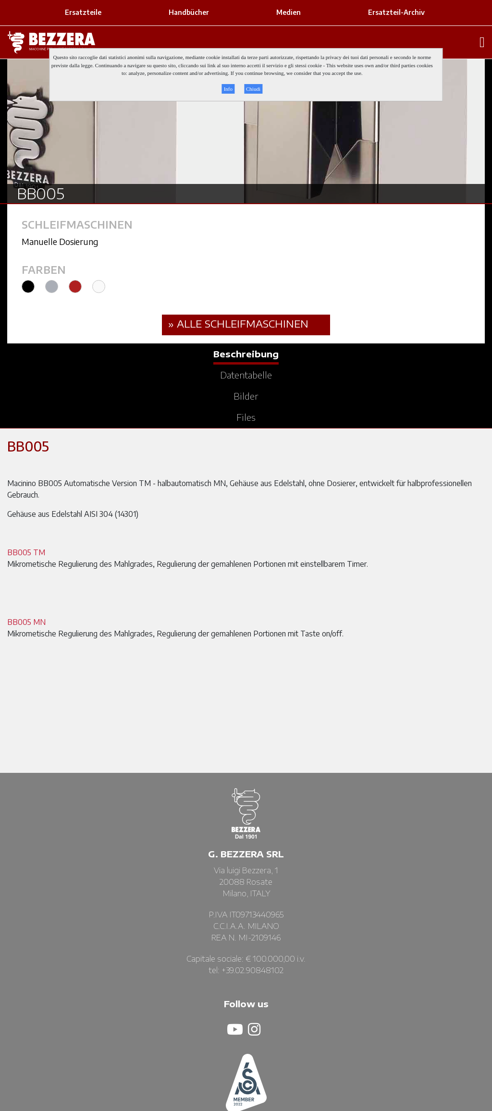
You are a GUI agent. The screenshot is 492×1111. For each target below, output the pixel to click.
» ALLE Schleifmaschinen (238, 323)
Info (228, 89)
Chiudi (253, 89)
